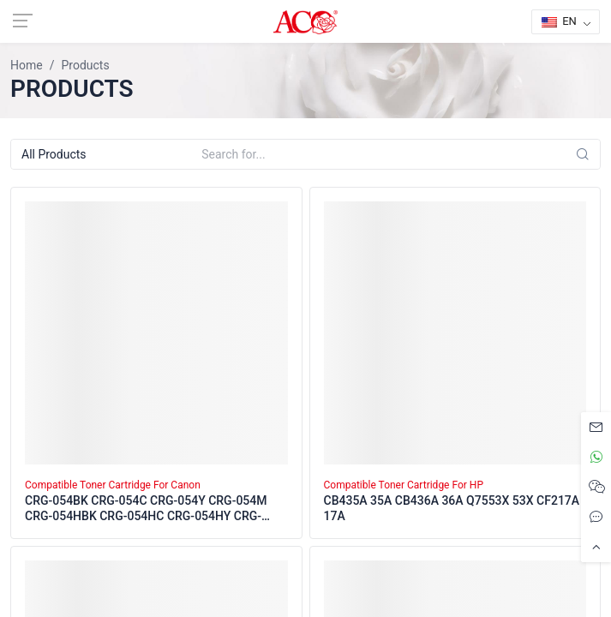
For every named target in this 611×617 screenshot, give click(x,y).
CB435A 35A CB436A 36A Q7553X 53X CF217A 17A (452, 509)
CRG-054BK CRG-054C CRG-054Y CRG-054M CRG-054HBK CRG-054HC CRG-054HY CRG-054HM (146, 509)
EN (559, 21)
